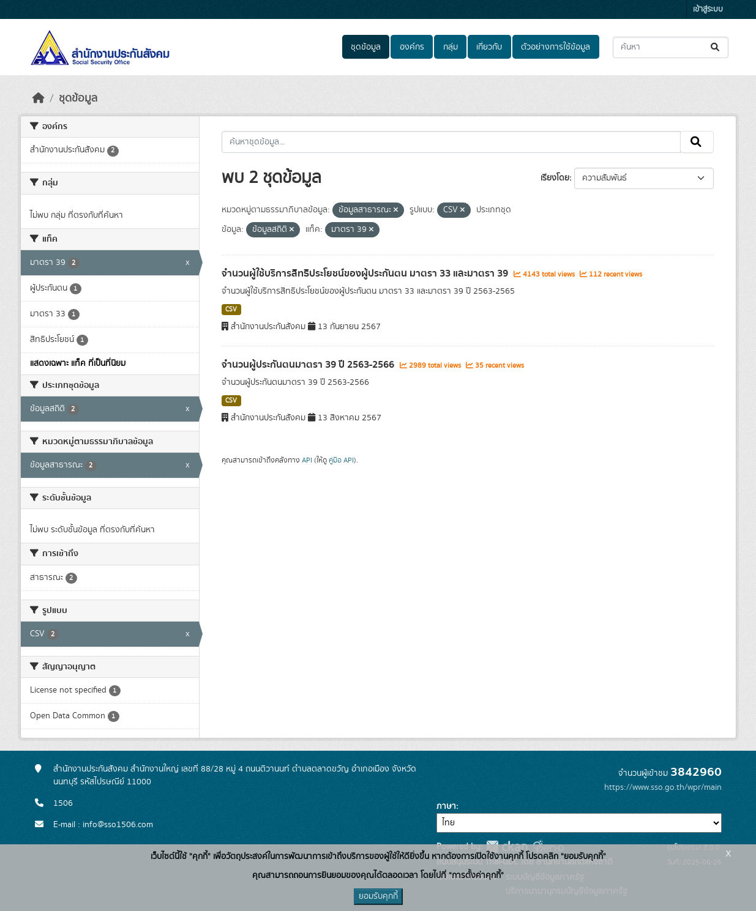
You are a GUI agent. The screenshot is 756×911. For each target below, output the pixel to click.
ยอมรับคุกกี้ (378, 896)
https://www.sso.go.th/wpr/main (663, 787)
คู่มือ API (341, 460)
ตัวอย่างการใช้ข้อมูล (555, 47)
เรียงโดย (555, 178)
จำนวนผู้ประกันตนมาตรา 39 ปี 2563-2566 (309, 365)
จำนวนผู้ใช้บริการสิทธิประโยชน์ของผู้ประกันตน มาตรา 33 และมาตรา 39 (366, 273)
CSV (231, 309)
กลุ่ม (450, 47)
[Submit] (716, 47)
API (307, 460)
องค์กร (412, 47)
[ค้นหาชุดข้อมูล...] (670, 47)
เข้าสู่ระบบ (708, 9)
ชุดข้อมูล (366, 47)
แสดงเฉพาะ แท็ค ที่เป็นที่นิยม (77, 363)
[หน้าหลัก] (38, 98)
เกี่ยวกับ (489, 47)
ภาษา (446, 806)
